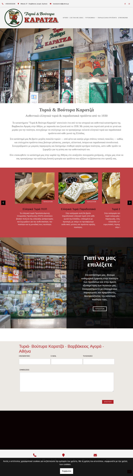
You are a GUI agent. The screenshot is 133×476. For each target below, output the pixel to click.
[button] (10, 65)
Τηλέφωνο (88, 356)
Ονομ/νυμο (24, 356)
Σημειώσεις (24, 370)
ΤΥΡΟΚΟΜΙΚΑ (90, 17)
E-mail (53, 356)
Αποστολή (108, 402)
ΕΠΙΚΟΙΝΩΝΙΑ (123, 17)
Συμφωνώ (66, 471)
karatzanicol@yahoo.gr (61, 4)
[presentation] (39, 401)
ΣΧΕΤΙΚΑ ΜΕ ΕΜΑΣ (76, 17)
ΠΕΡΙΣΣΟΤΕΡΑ (40, 202)
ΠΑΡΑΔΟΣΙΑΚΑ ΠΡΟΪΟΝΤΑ (107, 17)
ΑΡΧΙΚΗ (65, 17)
